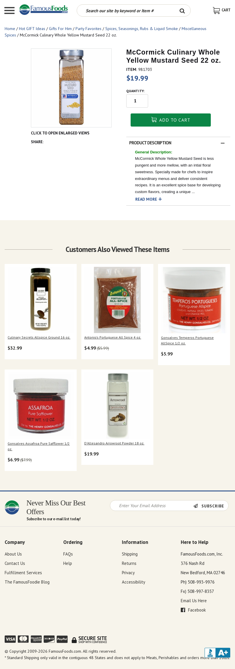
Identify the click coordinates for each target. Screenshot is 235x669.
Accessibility (133, 582)
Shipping (130, 554)
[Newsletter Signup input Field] (151, 505)
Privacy (128, 572)
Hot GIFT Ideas (32, 28)
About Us (13, 554)
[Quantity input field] (137, 101)
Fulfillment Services (23, 572)
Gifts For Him (60, 28)
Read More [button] (146, 199)
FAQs (68, 554)
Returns (129, 563)
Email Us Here (194, 600)
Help (67, 563)
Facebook (193, 610)
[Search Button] (182, 10)
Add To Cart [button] (170, 120)
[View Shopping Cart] (222, 10)
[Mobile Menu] (9, 11)
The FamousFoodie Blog (27, 582)
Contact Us (15, 563)
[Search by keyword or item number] (125, 10)
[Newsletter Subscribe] (210, 506)
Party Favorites (88, 28)
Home (10, 28)
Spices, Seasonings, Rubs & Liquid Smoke (141, 28)
